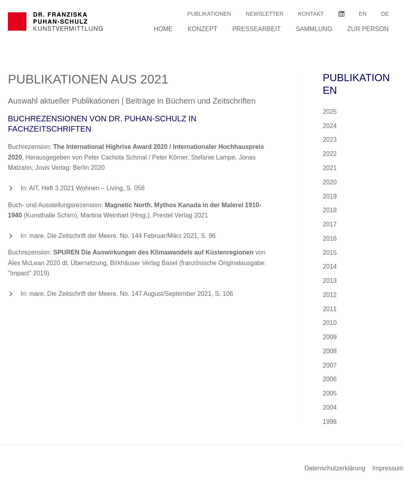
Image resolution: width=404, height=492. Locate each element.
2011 (330, 310)
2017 (330, 225)
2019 (330, 196)
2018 (330, 211)
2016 (330, 239)
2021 (330, 168)
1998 (330, 423)
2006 (330, 381)
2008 (330, 352)
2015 (330, 253)
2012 (330, 296)
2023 (330, 140)
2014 (330, 267)
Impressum (388, 468)
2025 (330, 111)
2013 (330, 281)
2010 (330, 324)
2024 (330, 126)
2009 (330, 338)
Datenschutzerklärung (336, 468)
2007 (330, 367)
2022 (330, 154)
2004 (330, 409)
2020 (330, 182)
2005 (330, 395)
